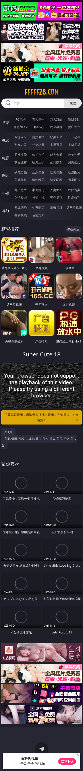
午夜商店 (38, 207)
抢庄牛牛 (74, 127)
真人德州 (38, 119)
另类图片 (74, 180)
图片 (5, 175)
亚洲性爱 (20, 155)
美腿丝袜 (20, 180)
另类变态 (74, 162)
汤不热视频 (74, 207)
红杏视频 (20, 215)
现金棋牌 (56, 127)
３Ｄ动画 (74, 137)
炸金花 (38, 127)
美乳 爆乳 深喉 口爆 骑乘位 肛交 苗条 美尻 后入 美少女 (39, 442)
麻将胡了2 (21, 127)
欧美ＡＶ (56, 137)
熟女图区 (56, 180)
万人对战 (56, 119)
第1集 (8, 432)
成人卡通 (56, 155)
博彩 (5, 122)
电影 (5, 157)
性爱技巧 (74, 197)
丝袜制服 (38, 144)
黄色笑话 (56, 197)
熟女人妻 (20, 144)
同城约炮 (20, 207)
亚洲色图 (38, 172)
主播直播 (56, 144)
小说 (5, 193)
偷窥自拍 (20, 172)
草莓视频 (56, 207)
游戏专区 (74, 119)
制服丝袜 (20, 162)
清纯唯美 (38, 180)
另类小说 (38, 197)
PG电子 (20, 119)
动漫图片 (74, 172)
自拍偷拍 (38, 137)
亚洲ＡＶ (20, 137)
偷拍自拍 (38, 155)
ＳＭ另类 (74, 144)
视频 (5, 140)
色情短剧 (38, 215)
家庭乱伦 (38, 190)
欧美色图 (56, 172)
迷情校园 (20, 197)
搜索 (73, 103)
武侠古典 (74, 190)
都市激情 (20, 190)
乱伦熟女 (56, 162)
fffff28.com (42, 92)
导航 (5, 210)
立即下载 (67, 761)
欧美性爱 (74, 155)
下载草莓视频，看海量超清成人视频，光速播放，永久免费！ (42, 418)
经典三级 (38, 162)
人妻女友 (56, 190)
